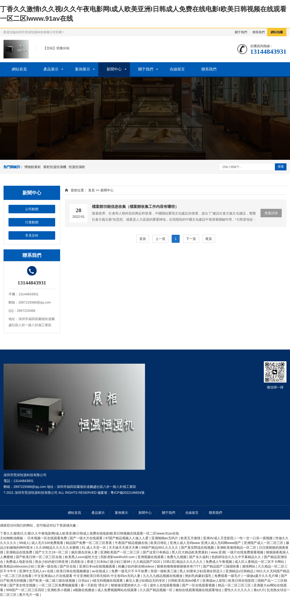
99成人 (24, 543)
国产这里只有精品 (156, 552)
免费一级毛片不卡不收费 (130, 571)
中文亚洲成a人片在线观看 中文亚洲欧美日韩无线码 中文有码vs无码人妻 (87, 576)
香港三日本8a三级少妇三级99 (109, 562)
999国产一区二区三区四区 (25, 590)
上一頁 (160, 239)
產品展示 (50, 69)
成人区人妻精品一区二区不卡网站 (260, 562)
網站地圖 (277, 32)
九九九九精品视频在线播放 (163, 576)
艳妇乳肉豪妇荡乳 (198, 576)
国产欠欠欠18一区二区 (52, 552)
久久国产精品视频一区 (157, 590)
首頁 (91, 190)
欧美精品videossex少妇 (17, 566)
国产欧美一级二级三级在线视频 (52, 580)
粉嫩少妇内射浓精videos (136, 566)
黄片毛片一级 (29, 595)
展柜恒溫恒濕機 (54, 167)
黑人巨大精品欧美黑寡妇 (190, 552)
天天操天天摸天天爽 (124, 547)
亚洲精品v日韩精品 (239, 571)
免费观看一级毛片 (228, 576)
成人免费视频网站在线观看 (117, 590)
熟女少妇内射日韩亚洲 (52, 562)
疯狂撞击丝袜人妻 (85, 552)
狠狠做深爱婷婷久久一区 (129, 585)
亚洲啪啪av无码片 (165, 538)
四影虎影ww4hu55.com (118, 557)
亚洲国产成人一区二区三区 (264, 543)
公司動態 (31, 209)
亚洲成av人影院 (214, 580)
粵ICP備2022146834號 (127, 492)
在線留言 (177, 69)
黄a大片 (259, 590)
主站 (49, 48)
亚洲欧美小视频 (59, 590)
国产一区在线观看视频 (199, 585)
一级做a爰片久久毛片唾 (261, 576)
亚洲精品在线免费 (19, 552)
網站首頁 (19, 69)
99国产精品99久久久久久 (160, 547)
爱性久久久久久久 (238, 590)
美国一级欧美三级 (164, 571)
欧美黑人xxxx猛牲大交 (82, 557)
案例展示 (82, 69)
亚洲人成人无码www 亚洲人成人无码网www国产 (206, 543)
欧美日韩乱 (159, 543)
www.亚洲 (218, 552)
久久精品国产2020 (147, 562)
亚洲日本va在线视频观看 (97, 566)
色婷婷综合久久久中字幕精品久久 (236, 557)
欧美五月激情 (191, 538)
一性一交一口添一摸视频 (254, 538)
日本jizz (84, 580)
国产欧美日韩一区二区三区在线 (39, 557)
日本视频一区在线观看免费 (47, 538)
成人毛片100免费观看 (47, 543)
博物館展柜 (32, 167)
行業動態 (31, 222)
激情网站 (249, 566)
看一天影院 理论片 (95, 585)
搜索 (281, 166)
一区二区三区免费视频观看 (58, 585)
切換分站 (63, 48)
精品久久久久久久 (190, 562)
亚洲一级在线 (47, 566)
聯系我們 (259, 32)
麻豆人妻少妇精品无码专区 (146, 580)
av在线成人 (101, 571)
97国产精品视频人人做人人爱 (127, 538)
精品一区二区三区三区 (235, 585)
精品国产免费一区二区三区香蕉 (89, 543)
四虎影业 (78, 562)
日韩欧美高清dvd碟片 (184, 580)
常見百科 (31, 235)
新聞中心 (114, 69)
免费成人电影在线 (19, 562)
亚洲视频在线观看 (151, 557)
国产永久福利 (199, 557)
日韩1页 (169, 562)
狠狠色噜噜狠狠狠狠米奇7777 (179, 566)
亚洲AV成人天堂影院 (219, 538)
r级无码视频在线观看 (108, 580)
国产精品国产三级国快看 (221, 566)
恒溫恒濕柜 (77, 167)
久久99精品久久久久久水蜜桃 (58, 547)
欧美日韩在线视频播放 (73, 571)
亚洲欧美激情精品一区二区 (237, 547)
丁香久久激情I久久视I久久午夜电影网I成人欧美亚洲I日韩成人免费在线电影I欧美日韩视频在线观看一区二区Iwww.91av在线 (89, 533)
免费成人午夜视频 (219, 562)
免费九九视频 (177, 557)
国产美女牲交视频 (23, 585)
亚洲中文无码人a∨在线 (36, 571)
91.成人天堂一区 (94, 547)
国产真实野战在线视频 (198, 547)
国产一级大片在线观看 (87, 538)
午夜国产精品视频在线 (132, 543)
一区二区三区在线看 (17, 576)
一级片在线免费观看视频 (245, 552)
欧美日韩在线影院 (242, 580)
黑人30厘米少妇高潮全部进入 (201, 571)
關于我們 (241, 32)
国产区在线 (68, 566)
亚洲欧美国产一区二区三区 (120, 552)
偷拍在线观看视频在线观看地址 (199, 590)
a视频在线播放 (84, 590)
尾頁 (208, 239)
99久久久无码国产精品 (273, 571)
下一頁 (191, 239)
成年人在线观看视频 (165, 585)
